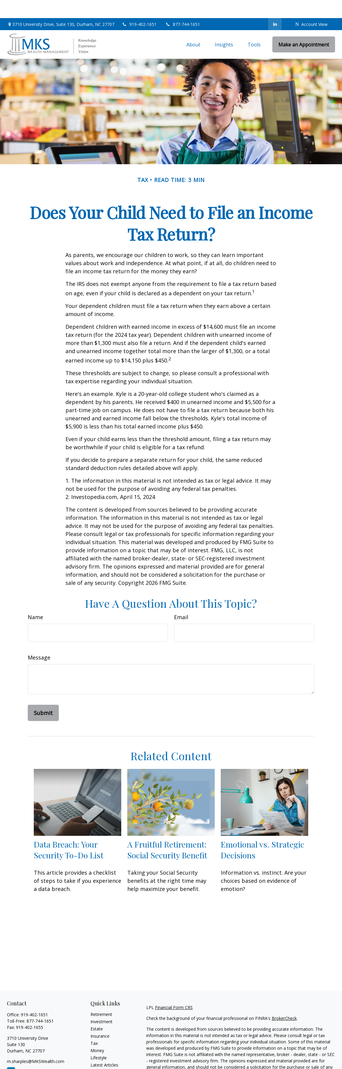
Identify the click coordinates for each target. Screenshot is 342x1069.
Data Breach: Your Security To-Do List (68, 831)
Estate (96, 1011)
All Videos (99, 1054)
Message (39, 639)
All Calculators (104, 1061)
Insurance (99, 1018)
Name (35, 599)
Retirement (101, 996)
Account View (311, 6)
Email (181, 599)
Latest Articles (104, 1047)
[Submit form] (43, 695)
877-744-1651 (182, 6)
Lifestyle (98, 1039)
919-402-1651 (140, 6)
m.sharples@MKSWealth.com (35, 1043)
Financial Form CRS (174, 989)
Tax (94, 1025)
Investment (101, 1003)
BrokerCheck (284, 1000)
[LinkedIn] (275, 6)
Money (97, 1032)
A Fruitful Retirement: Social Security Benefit (167, 831)
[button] (193, 26)
